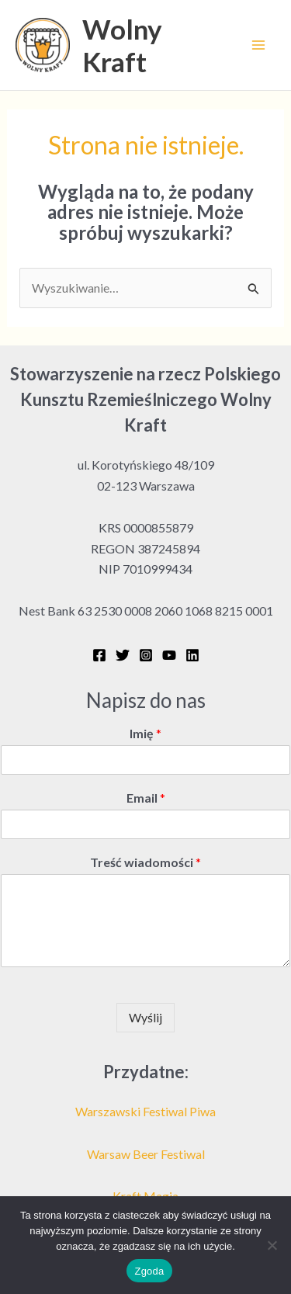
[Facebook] (99, 655)
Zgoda (149, 1271)
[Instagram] (146, 655)
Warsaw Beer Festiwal (146, 1154)
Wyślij (145, 1017)
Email (145, 797)
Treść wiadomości (145, 862)
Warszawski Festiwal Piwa (145, 1111)
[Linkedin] (192, 655)
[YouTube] (169, 655)
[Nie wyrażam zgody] (271, 1245)
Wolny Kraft (122, 45)
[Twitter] (123, 655)
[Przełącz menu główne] (258, 45)
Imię (145, 733)
